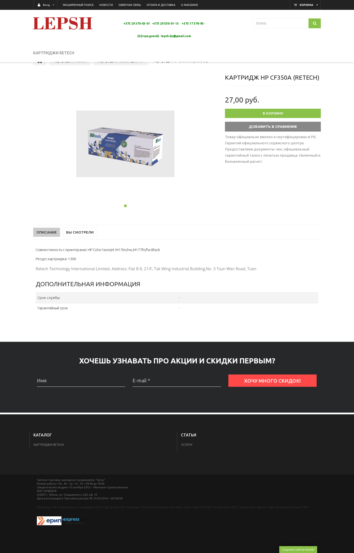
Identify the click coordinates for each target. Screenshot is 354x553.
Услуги (186, 444)
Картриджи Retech (49, 444)
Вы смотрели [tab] (80, 245)
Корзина (306, 4)
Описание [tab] (46, 245)
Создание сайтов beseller (298, 549)
